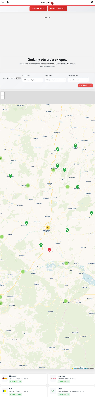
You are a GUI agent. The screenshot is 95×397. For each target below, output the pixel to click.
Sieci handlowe (73, 75)
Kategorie (48, 75)
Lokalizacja (26, 75)
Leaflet (74, 368)
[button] (48, 227)
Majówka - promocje (57, 8)
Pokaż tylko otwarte (8, 78)
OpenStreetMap (83, 368)
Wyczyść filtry (85, 85)
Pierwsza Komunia (38, 8)
